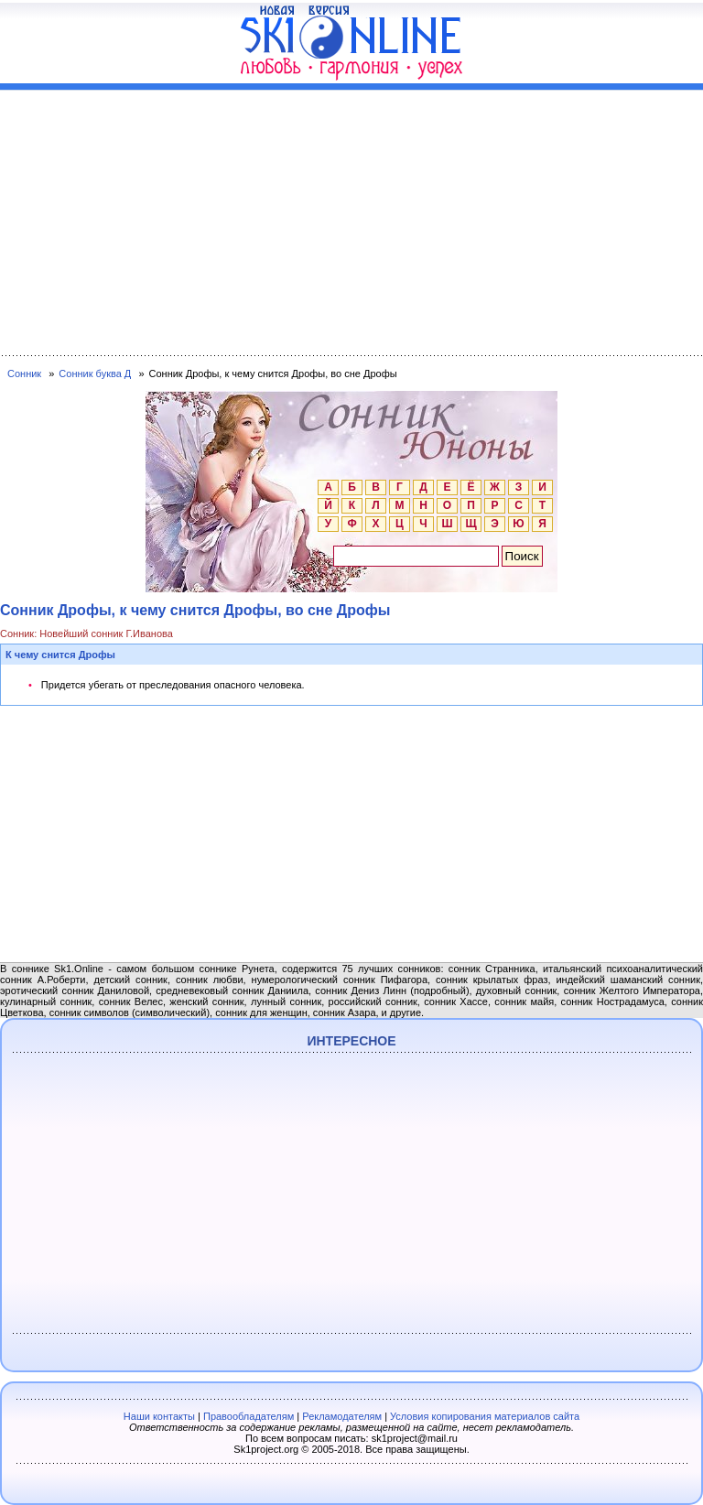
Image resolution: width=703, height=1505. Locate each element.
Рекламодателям (342, 1416)
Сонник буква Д (95, 373)
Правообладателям (248, 1416)
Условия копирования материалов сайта (484, 1416)
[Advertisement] (351, 219)
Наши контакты (159, 1416)
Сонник (24, 373)
